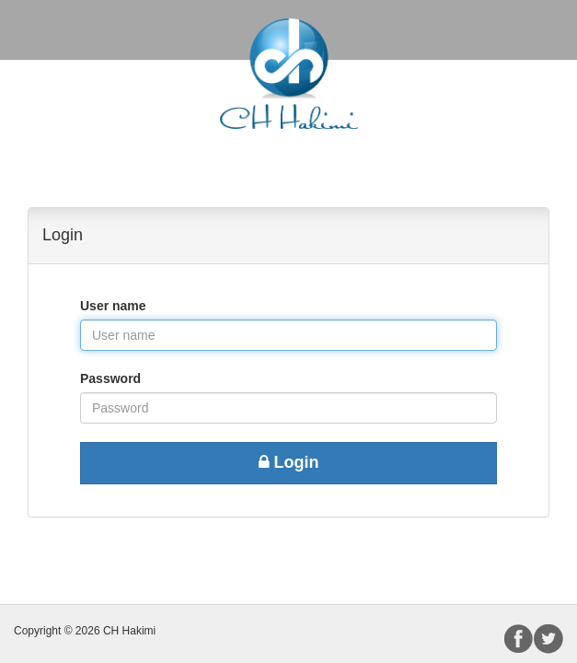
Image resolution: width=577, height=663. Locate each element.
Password (110, 378)
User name (113, 305)
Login (289, 462)
